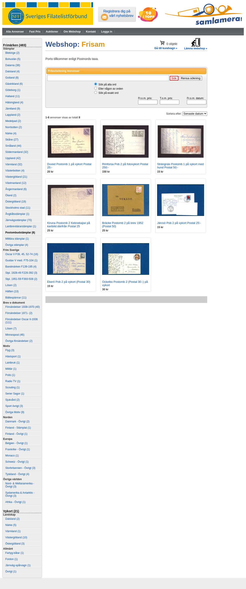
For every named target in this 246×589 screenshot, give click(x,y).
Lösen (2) (11, 285)
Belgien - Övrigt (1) (16, 443)
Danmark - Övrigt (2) (17, 421)
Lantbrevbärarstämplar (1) (20, 226)
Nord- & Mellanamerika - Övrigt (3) (19, 485)
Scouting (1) (12, 387)
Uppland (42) (13, 158)
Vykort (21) (11, 511)
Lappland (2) (12, 114)
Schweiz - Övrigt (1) (17, 461)
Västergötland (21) (16, 176)
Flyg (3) (9, 350)
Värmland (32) (13, 164)
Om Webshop (72, 31)
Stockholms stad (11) (17, 207)
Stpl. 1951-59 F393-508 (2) (21, 279)
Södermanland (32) (16, 152)
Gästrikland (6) (14, 83)
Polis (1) (10, 375)
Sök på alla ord (107, 84)
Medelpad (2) (13, 121)
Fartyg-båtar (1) (14, 552)
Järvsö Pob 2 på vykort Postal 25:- (179, 223)
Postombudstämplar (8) (20, 232)
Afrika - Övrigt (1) (15, 502)
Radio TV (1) (12, 381)
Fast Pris (35, 31)
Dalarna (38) (12, 65)
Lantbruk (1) (12, 362)
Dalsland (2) (12, 518)
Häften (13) (12, 291)
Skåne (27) (11, 139)
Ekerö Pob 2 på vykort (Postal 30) (68, 281)
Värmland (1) (13, 531)
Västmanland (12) (15, 183)
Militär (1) (10, 368)
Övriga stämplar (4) (16, 244)
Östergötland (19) (15, 201)
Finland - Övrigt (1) (16, 433)
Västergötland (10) (16, 537)
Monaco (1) (12, 455)
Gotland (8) (12, 77)
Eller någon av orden (110, 88)
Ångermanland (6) (16, 189)
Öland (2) (10, 195)
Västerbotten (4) (14, 170)
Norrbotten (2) (13, 127)
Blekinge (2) (12, 52)
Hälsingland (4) (14, 102)
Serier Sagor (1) (14, 393)
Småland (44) (13, 145)
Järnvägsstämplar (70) (18, 220)
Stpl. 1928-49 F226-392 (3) (21, 272)
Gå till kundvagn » (165, 48)
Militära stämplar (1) (17, 238)
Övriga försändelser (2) (19, 341)
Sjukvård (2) (12, 399)
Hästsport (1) (13, 356)
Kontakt (91, 31)
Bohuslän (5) (12, 59)
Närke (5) (10, 525)
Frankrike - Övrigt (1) (17, 449)
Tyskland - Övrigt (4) (17, 474)
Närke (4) (10, 133)
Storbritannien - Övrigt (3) (20, 468)
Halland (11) (12, 96)
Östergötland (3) (15, 543)
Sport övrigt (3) (14, 406)
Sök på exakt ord (108, 92)
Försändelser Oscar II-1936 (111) (21, 321)
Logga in (106, 31)
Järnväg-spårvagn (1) (18, 565)
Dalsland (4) (12, 71)
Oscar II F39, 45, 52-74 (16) (21, 254)
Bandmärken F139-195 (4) (21, 266)
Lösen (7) (11, 328)
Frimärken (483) (14, 45)
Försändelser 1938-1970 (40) (22, 306)
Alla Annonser (15, 31)
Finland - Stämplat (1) (18, 427)
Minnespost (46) (14, 334)
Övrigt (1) (10, 571)
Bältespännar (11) (15, 297)
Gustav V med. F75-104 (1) (21, 260)
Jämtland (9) (12, 108)
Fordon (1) (11, 559)
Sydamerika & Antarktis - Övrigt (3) (19, 494)
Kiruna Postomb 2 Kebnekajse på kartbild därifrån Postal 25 (68, 224)
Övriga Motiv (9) (14, 412)
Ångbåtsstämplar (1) (17, 214)
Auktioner (52, 31)
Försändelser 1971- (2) (18, 313)
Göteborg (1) (12, 90)
